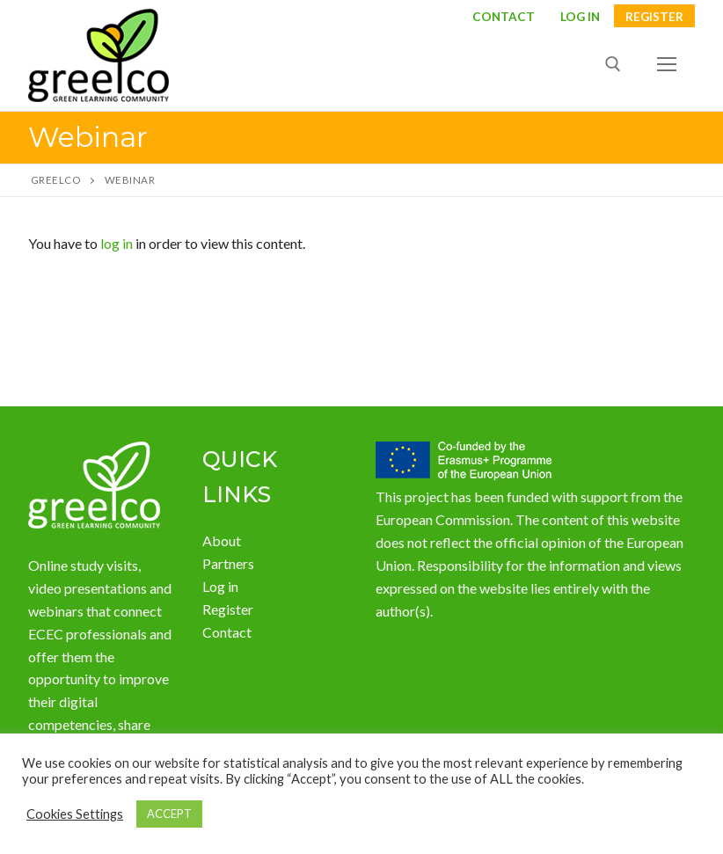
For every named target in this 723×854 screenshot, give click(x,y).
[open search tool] (613, 64)
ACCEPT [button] (169, 814)
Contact (503, 17)
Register (654, 17)
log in (116, 243)
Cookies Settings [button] (74, 814)
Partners (228, 563)
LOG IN (580, 17)
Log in (220, 586)
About (221, 540)
